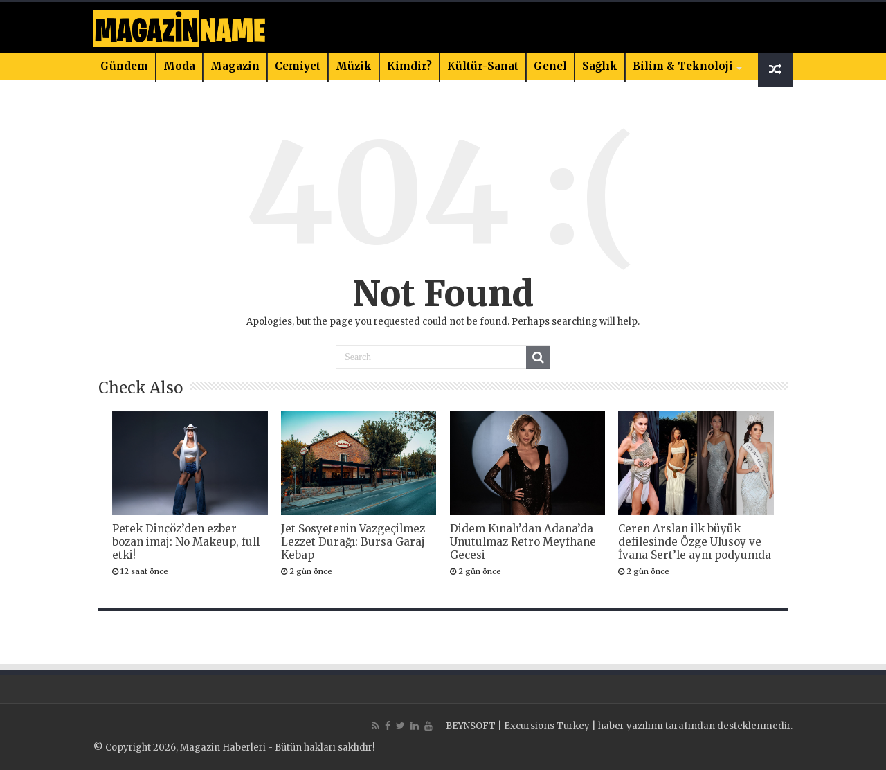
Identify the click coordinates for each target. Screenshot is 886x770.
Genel (550, 66)
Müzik (354, 66)
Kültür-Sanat (482, 66)
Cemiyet (297, 66)
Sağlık (599, 66)
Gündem (124, 66)
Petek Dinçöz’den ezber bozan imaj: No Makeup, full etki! (186, 542)
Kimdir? (409, 66)
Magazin (235, 66)
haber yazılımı (630, 726)
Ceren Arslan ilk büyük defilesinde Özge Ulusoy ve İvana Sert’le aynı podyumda (694, 542)
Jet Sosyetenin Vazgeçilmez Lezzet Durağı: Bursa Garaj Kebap (353, 542)
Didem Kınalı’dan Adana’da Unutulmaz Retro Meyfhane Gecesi (523, 542)
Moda (179, 66)
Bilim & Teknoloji (683, 66)
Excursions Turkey (547, 726)
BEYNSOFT (471, 726)
